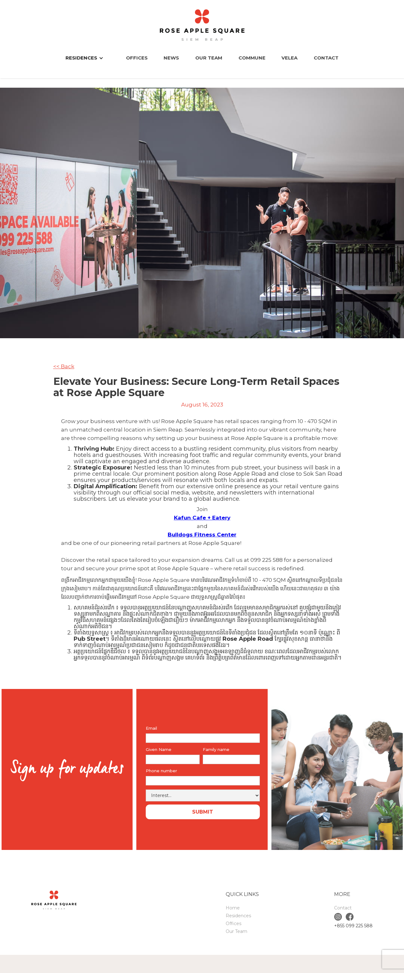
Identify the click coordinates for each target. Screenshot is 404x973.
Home (233, 908)
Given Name (158, 749)
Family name (216, 749)
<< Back (63, 366)
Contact (326, 58)
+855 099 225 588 (353, 926)
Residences (238, 916)
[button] (88, 58)
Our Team (208, 58)
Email (151, 728)
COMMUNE (252, 58)
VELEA (289, 58)
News (171, 58)
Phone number (161, 770)
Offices (137, 58)
